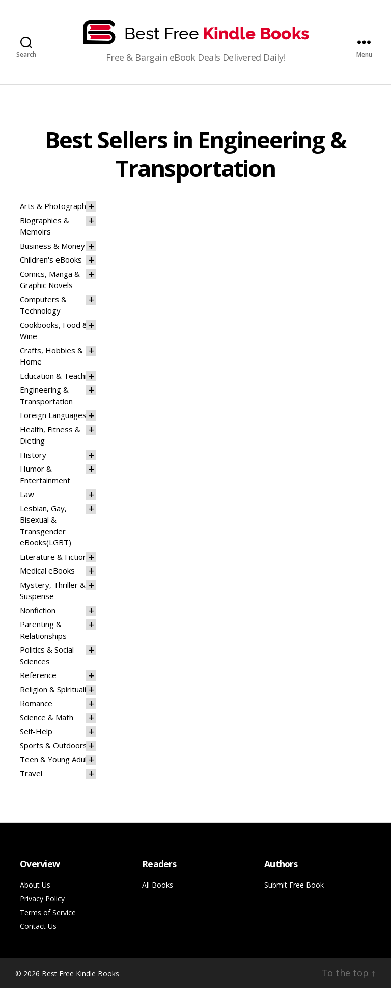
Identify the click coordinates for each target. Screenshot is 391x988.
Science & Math (46, 717)
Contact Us (38, 926)
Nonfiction (37, 610)
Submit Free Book (294, 885)
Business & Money (52, 246)
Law (27, 494)
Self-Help (36, 731)
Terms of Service (48, 912)
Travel (31, 773)
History (33, 455)
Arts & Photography (55, 206)
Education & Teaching (57, 376)
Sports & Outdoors (53, 745)
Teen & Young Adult (55, 759)
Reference (38, 675)
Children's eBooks (51, 259)
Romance (36, 703)
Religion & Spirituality (56, 689)
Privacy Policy (42, 898)
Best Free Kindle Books (80, 973)
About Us (35, 885)
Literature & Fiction (53, 557)
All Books (157, 885)
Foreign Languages (53, 415)
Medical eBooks (47, 570)
